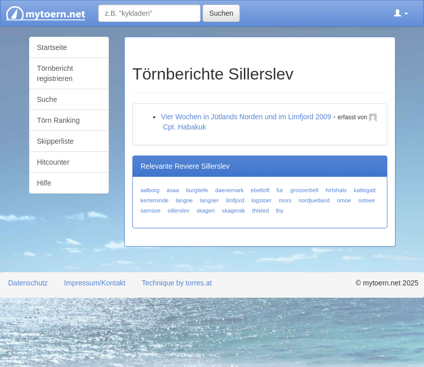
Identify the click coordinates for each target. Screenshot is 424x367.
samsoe (150, 210)
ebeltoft (260, 190)
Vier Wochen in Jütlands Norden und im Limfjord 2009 (246, 117)
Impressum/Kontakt (95, 283)
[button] (401, 13)
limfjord (235, 200)
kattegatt (365, 190)
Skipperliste (55, 141)
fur (279, 190)
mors (285, 200)
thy (280, 210)
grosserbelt (304, 190)
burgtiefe (197, 190)
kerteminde (154, 200)
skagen (205, 210)
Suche (47, 99)
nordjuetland (314, 200)
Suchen (221, 13)
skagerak (233, 210)
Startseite (52, 47)
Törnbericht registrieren (55, 73)
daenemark (229, 190)
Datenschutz (28, 283)
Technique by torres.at (177, 283)
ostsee (366, 200)
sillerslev (178, 210)
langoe (184, 200)
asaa (172, 190)
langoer (209, 200)
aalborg (149, 190)
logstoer (261, 200)
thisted (260, 210)
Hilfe (44, 183)
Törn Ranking (58, 120)
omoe (344, 200)
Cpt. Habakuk (184, 127)
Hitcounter (53, 162)
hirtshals (336, 190)
